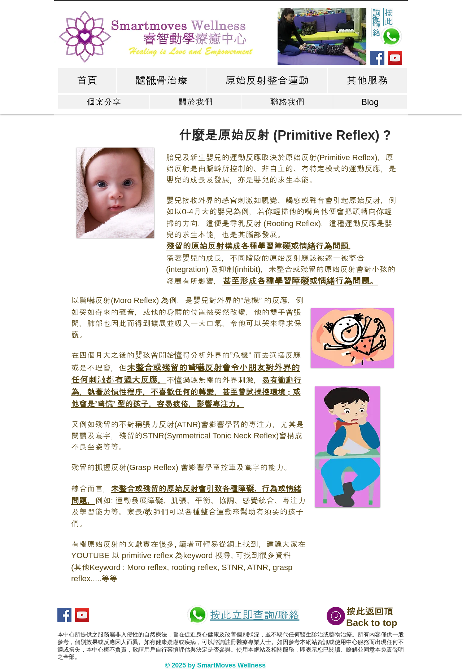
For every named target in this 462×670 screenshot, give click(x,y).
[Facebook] (377, 58)
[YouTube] (395, 58)
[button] (322, 36)
